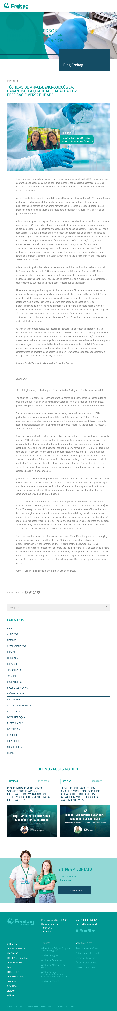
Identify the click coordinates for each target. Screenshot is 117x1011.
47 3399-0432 (86, 920)
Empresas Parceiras (85, 958)
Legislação (13, 658)
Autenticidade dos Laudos (88, 953)
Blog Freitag (13, 972)
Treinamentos (14, 962)
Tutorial (11, 675)
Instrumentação (16, 717)
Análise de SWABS (50, 981)
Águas (10, 628)
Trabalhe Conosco (17, 976)
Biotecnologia (14, 711)
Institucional (14, 729)
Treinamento (14, 669)
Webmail (11, 995)
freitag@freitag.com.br (87, 923)
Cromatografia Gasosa (19, 705)
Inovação (12, 663)
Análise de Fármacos (51, 960)
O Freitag (12, 944)
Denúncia (12, 986)
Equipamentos (14, 681)
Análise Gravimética (18, 693)
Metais (10, 752)
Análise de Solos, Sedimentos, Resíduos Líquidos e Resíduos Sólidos (55, 974)
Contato (11, 981)
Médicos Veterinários (86, 967)
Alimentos (12, 634)
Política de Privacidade (64, 1007)
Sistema (11, 991)
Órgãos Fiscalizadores (86, 962)
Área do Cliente (84, 943)
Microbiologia (14, 746)
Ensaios (11, 652)
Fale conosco (75, 889)
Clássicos (12, 734)
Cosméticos (13, 740)
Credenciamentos (16, 646)
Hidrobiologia (14, 699)
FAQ (9, 967)
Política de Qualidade (18, 958)
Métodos (11, 640)
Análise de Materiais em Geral (53, 966)
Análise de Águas (49, 955)
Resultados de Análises (87, 948)
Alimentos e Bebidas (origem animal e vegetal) (55, 949)
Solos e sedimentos (17, 687)
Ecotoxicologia (15, 723)
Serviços (45, 943)
